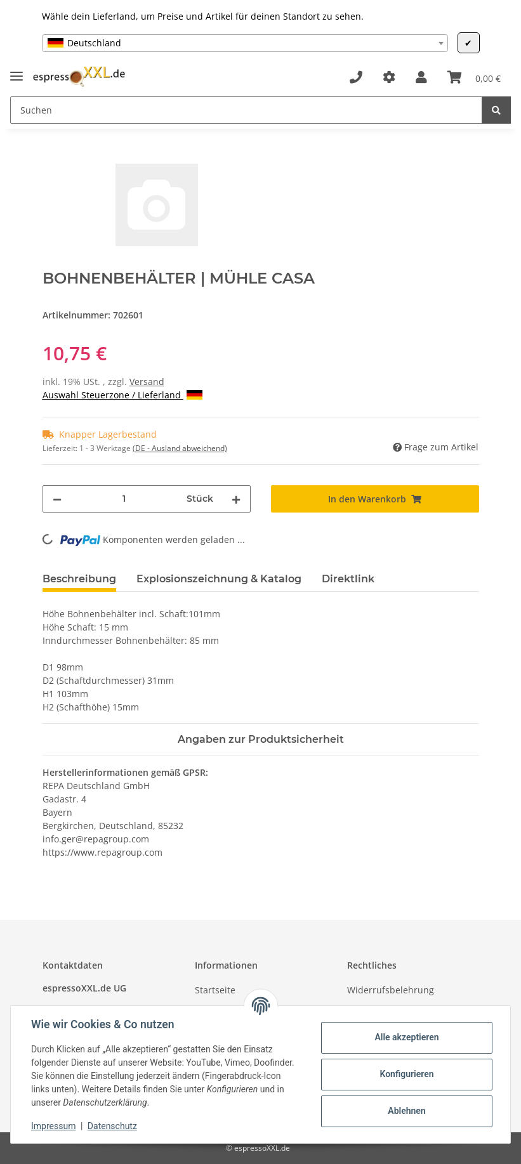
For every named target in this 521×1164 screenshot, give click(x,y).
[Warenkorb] (474, 77)
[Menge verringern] (57, 499)
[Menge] (124, 499)
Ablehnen (406, 1111)
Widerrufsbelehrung (390, 990)
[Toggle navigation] (16, 71)
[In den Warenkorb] (53, 157)
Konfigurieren (406, 1074)
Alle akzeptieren (406, 1037)
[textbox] (245, 43)
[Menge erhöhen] (236, 499)
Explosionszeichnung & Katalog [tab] (218, 579)
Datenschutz (112, 1126)
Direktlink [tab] (348, 579)
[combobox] (245, 43)
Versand (146, 382)
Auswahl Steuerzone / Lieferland (122, 395)
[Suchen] (246, 110)
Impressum (53, 1126)
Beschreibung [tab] (79, 579)
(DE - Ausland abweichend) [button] (180, 448)
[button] (421, 77)
